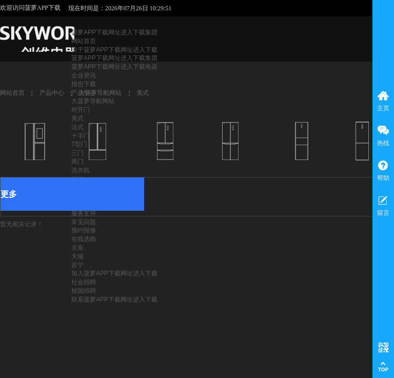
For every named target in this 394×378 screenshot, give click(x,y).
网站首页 (83, 41)
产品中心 (52, 92)
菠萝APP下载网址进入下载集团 (114, 32)
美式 (77, 118)
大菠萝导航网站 (92, 101)
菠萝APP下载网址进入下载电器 (114, 66)
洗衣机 (80, 170)
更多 (9, 194)
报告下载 (83, 84)
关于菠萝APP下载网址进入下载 (114, 49)
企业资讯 (83, 75)
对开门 (80, 109)
